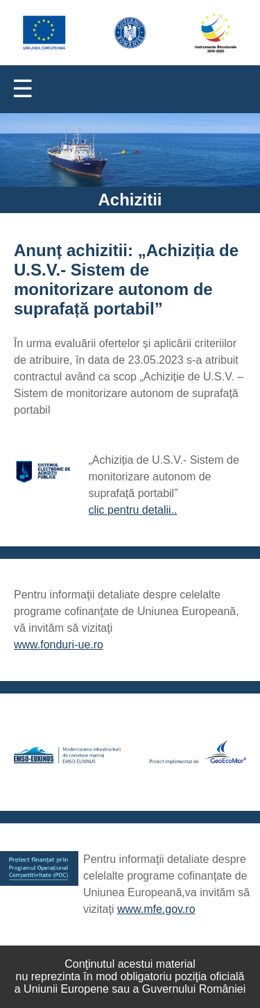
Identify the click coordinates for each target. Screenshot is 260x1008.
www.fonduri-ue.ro (58, 644)
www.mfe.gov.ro (156, 909)
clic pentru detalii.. (133, 510)
